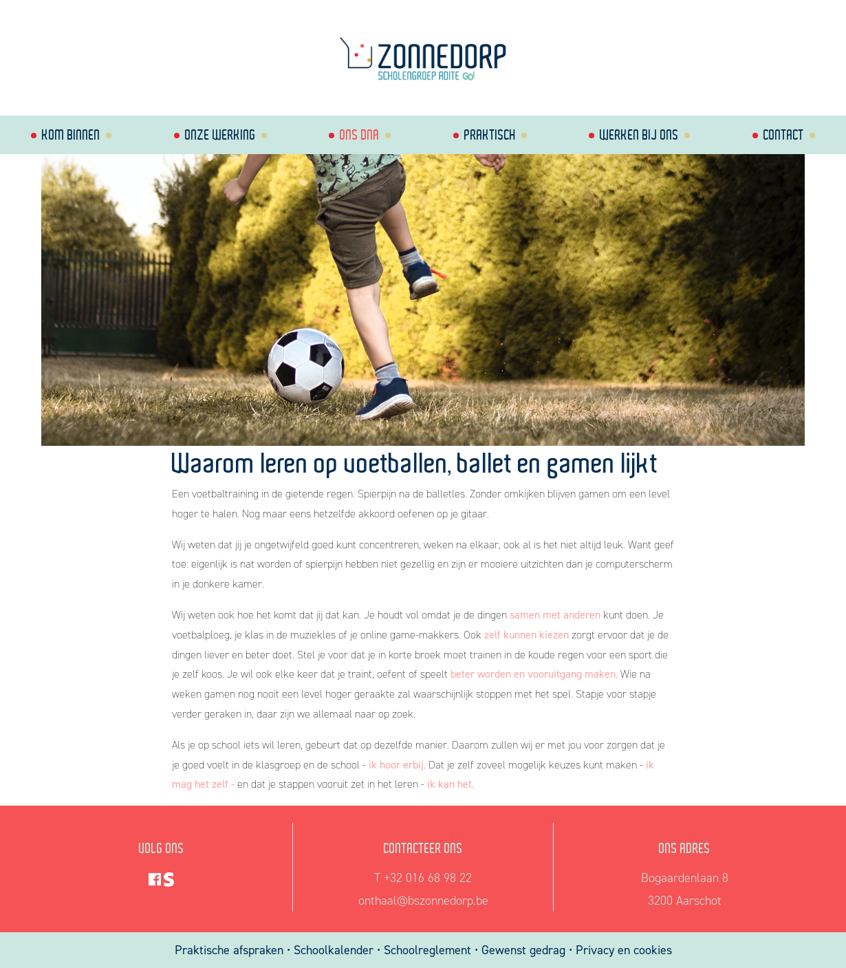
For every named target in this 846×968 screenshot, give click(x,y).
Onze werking (220, 134)
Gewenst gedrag (523, 950)
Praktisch (490, 134)
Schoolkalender (335, 950)
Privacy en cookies (624, 950)
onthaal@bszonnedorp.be (423, 900)
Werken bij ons (639, 134)
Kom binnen (71, 134)
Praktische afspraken (231, 950)
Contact (783, 134)
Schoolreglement (427, 950)
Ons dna (360, 134)
